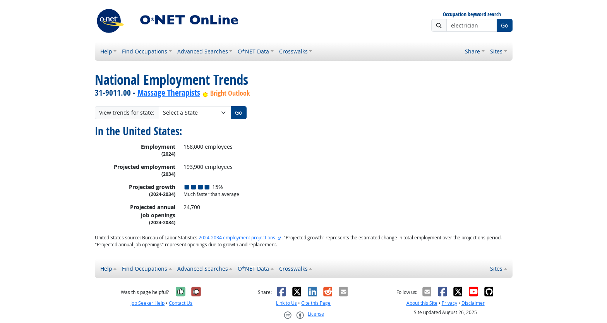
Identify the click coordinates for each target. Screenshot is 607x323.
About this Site (421, 303)
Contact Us (180, 303)
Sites (496, 51)
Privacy (449, 303)
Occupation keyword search (472, 14)
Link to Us (286, 303)
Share (472, 51)
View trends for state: (126, 112)
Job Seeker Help (147, 303)
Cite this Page (316, 303)
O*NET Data (253, 51)
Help (106, 51)
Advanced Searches (202, 51)
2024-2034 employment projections (237, 237)
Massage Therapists (168, 92)
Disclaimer (473, 303)
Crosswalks (293, 51)
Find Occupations (144, 51)
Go (504, 25)
